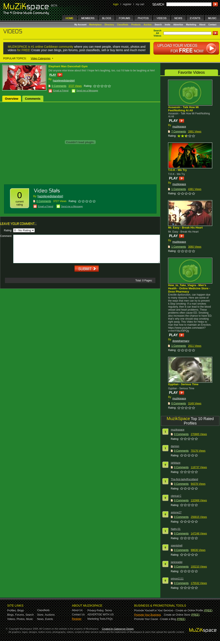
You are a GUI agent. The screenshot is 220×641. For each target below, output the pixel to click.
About (202, 24)
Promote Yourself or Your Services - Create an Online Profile (168, 610)
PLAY (52, 74)
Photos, (21, 619)
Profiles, (12, 610)
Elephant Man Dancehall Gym (68, 66)
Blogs (20, 610)
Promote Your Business (147, 614)
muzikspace (179, 126)
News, (40, 619)
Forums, (20, 614)
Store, (40, 614)
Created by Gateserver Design (118, 628)
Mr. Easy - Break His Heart (185, 227)
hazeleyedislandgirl (64, 80)
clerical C (176, 495)
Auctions (50, 614)
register (127, 4)
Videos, (11, 619)
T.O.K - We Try (177, 170)
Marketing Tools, (97, 618)
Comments (32, 98)
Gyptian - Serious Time (183, 384)
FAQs (109, 618)
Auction (148, 24)
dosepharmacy (180, 340)
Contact (212, 24)
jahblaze (176, 462)
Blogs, (10, 614)
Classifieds (122, 24)
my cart (140, 4)
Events (49, 619)
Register (77, 618)
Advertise (178, 24)
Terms (108, 610)
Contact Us (78, 614)
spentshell (176, 545)
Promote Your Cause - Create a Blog (155, 619)
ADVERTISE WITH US (101, 614)
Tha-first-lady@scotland (184, 479)
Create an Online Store (177, 614)
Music (29, 619)
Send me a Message (87, 90)
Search (158, 24)
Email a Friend (60, 90)
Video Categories (40, 58)
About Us (77, 610)
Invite (167, 24)
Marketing (191, 24)
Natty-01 (176, 529)
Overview (11, 98)
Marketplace (95, 24)
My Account (80, 24)
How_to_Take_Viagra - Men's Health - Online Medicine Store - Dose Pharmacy (189, 288)
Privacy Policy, (96, 610)
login (115, 4)
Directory (109, 24)
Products (136, 24)
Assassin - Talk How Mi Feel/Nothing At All (183, 109)
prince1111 (177, 578)
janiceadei (176, 562)
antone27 (176, 512)
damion (175, 446)
